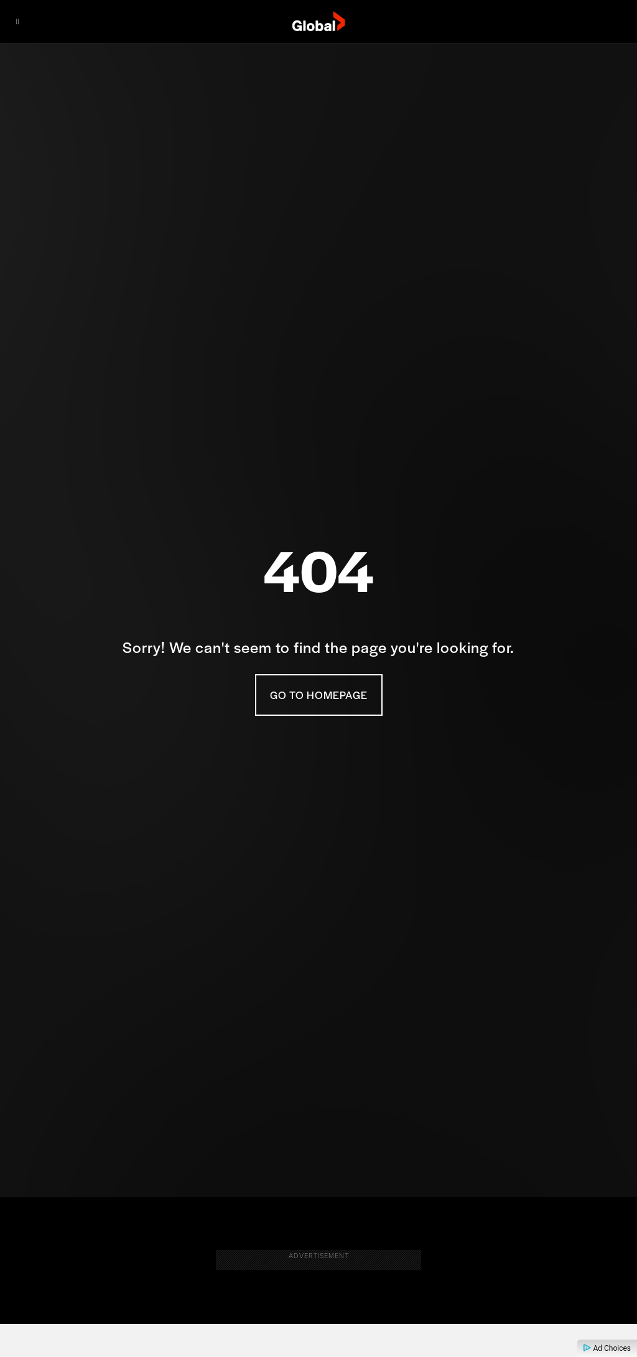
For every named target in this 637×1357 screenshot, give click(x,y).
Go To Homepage (319, 694)
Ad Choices (607, 1348)
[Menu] (17, 21)
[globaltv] (318, 21)
